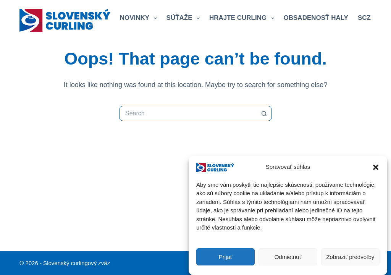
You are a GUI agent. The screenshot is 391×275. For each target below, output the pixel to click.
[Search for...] (188, 113)
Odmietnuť (288, 257)
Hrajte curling (243, 18)
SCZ (368, 18)
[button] (376, 167)
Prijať (226, 257)
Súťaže (184, 18)
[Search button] (264, 113)
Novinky (140, 18)
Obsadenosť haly (316, 17)
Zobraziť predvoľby (350, 257)
